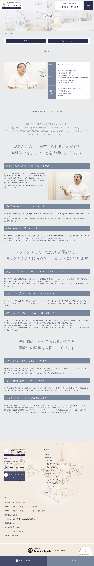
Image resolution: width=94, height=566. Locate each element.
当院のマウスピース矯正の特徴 (15, 502)
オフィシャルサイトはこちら (17, 476)
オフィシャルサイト (25, 561)
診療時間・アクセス (53, 464)
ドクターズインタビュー (68, 41)
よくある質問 (49, 486)
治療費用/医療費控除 (12, 535)
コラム (47, 489)
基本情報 (50, 460)
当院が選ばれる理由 (51, 483)
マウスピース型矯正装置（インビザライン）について (22, 507)
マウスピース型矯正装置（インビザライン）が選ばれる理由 (25, 511)
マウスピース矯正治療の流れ (14, 531)
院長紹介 (26, 41)
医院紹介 (48, 457)
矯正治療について (11, 523)
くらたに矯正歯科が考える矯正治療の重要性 (20, 519)
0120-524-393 (14, 467)
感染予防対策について (54, 470)
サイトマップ (49, 493)
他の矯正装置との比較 (12, 527)
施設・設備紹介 (52, 467)
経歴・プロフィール (53, 476)
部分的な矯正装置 (11, 515)
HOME (47, 454)
